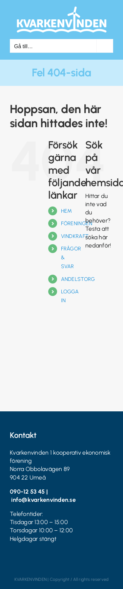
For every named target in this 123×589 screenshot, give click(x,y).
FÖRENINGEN (76, 223)
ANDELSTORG (78, 279)
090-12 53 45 (27, 491)
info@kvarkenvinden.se (43, 499)
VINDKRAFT (75, 236)
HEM (66, 211)
